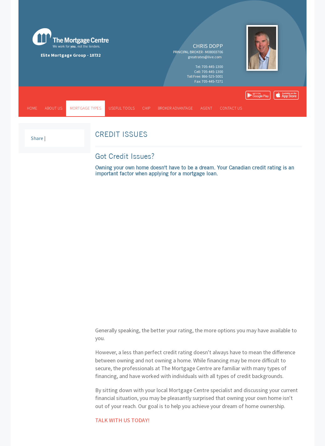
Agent (206, 108)
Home (32, 108)
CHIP (146, 108)
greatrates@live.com (205, 56)
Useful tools (122, 108)
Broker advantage (175, 108)
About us (53, 108)
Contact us (231, 108)
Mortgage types (85, 108)
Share (37, 138)
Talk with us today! (122, 420)
